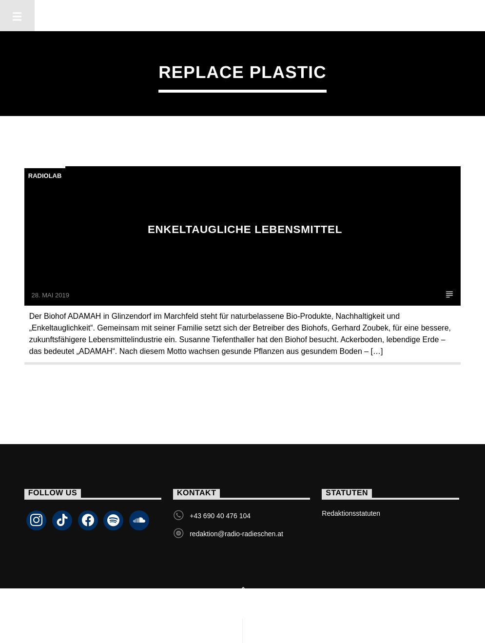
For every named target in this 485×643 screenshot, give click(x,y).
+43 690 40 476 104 (220, 516)
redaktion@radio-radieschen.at (236, 534)
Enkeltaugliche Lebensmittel (245, 229)
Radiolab (45, 175)
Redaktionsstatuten (351, 513)
